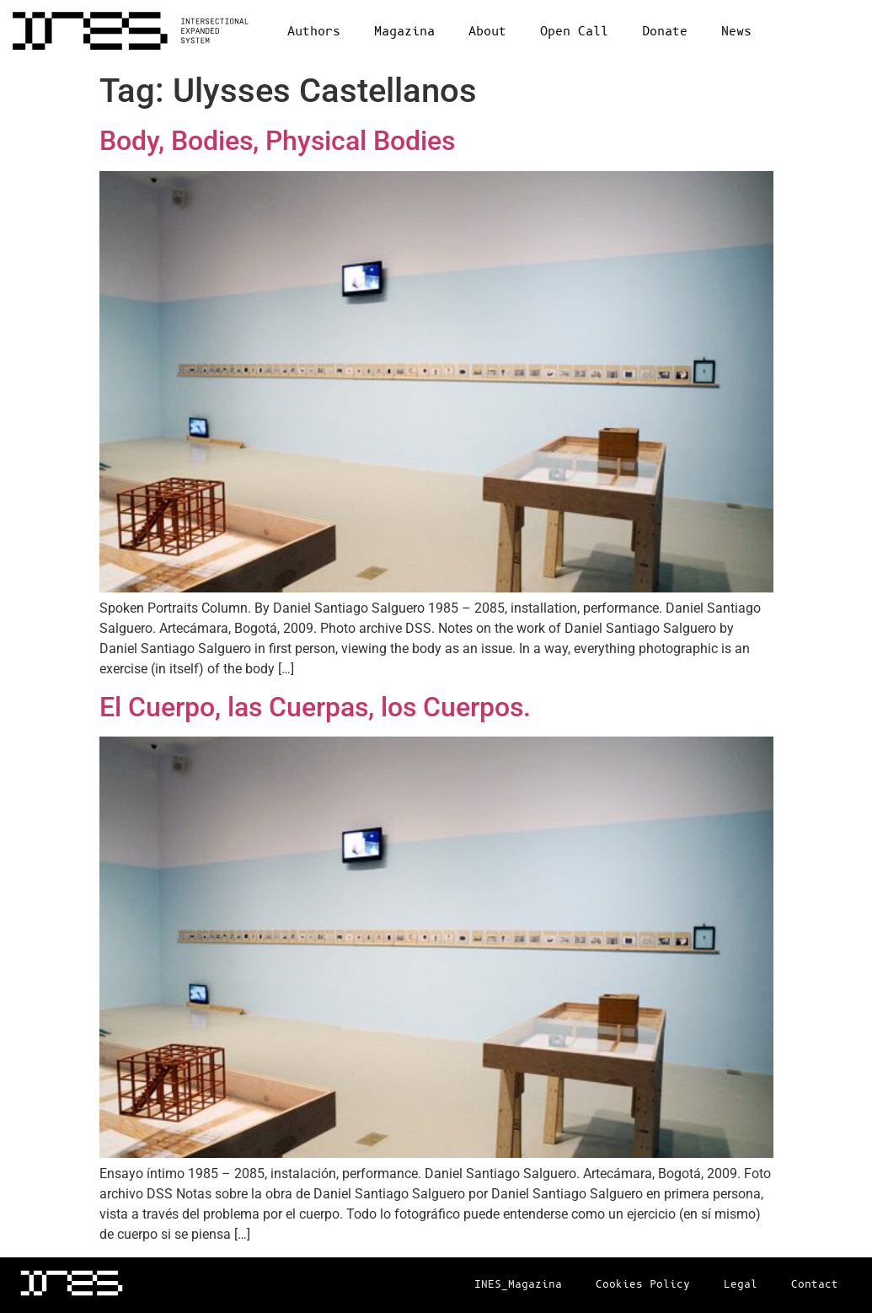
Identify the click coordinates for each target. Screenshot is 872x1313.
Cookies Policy (643, 1285)
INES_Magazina (518, 1285)
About (487, 32)
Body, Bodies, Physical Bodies (277, 141)
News (736, 32)
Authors (313, 32)
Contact (814, 1285)
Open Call (574, 32)
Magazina (404, 32)
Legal (740, 1285)
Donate (664, 32)
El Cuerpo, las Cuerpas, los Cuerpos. (315, 707)
